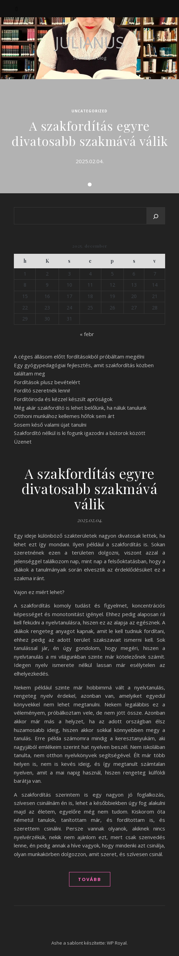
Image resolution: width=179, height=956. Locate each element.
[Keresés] (155, 216)
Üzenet (23, 441)
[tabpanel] (89, 136)
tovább (89, 879)
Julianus (89, 42)
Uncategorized (89, 111)
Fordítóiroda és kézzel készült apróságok (63, 399)
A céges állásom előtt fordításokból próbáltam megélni (79, 356)
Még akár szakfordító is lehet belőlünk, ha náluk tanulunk (80, 407)
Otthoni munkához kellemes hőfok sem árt (64, 415)
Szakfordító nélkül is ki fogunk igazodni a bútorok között (79, 432)
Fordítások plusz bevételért (47, 382)
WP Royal (117, 943)
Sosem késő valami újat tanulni (50, 424)
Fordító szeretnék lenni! (42, 390)
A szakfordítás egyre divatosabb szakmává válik (89, 133)
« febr (87, 334)
